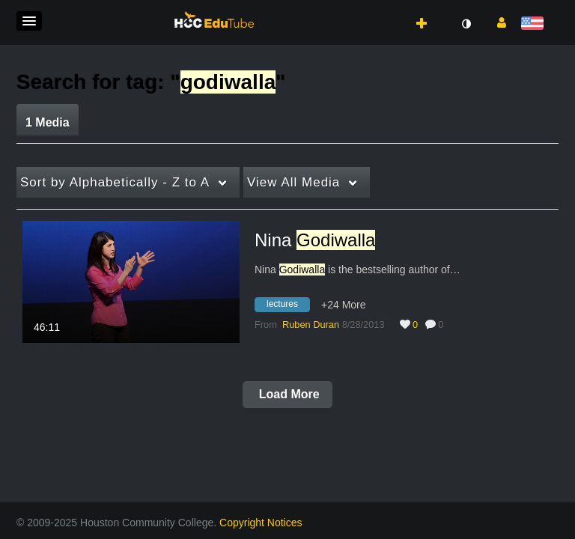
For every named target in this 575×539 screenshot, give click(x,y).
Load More (287, 394)
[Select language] (535, 24)
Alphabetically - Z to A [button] (115, 182)
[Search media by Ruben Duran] (310, 324)
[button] (29, 20)
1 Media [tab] (47, 122)
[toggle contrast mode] (465, 23)
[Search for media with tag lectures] (288, 307)
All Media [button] (293, 182)
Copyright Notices (260, 523)
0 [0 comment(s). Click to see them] (443, 324)
